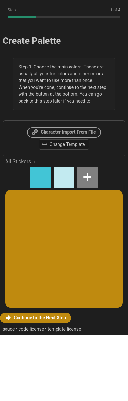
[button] (35, 236)
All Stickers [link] (21, 216)
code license (38, 393)
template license (78, 393)
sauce (10, 393)
